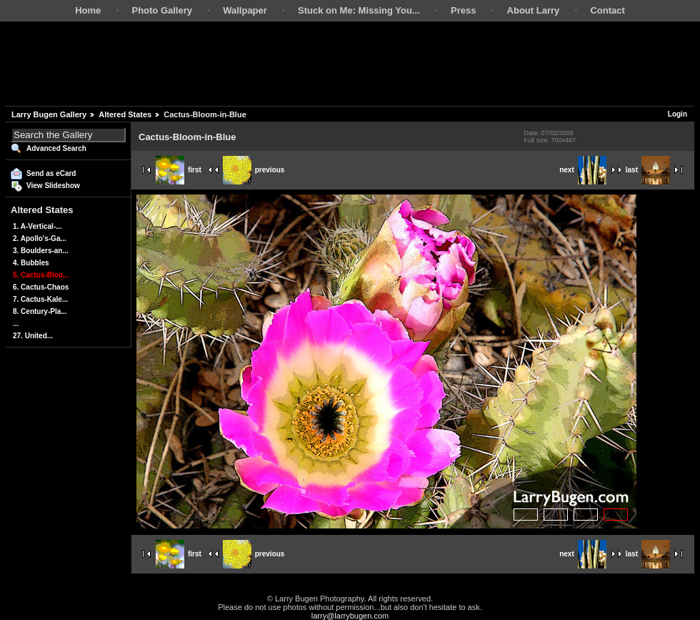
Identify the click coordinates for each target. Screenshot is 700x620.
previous (254, 170)
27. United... (33, 336)
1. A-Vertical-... (37, 226)
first (178, 170)
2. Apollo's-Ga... (39, 238)
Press (463, 10)
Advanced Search (56, 148)
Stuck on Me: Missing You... (359, 10)
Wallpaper (245, 10)
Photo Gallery (161, 10)
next (582, 170)
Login (677, 114)
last (648, 170)
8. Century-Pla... (40, 311)
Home (88, 10)
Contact (607, 10)
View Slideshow (53, 186)
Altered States (125, 114)
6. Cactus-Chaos (41, 287)
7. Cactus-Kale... (40, 299)
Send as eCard (51, 173)
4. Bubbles (31, 263)
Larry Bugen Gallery (48, 114)
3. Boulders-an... (41, 251)
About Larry (533, 10)
